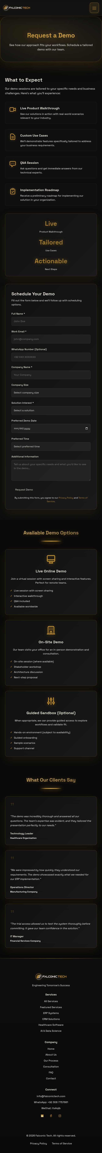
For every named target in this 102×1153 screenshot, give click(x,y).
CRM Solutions (51, 1019)
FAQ (51, 1072)
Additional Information (25, 456)
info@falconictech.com (51, 1096)
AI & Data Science (50, 1031)
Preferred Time (20, 438)
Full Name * (18, 313)
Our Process (51, 1060)
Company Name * (21, 367)
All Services (51, 1001)
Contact (51, 1078)
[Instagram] (60, 1116)
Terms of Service (62, 1143)
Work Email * (19, 331)
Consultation (51, 1066)
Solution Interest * (22, 402)
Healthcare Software (51, 1025)
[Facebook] (51, 1116)
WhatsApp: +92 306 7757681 (51, 1102)
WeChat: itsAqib (51, 1108)
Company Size (19, 385)
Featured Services (51, 1007)
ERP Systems (51, 1013)
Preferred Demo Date (24, 420)
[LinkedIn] (42, 1116)
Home (51, 1048)
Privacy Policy (66, 497)
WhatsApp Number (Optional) (29, 349)
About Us (51, 1054)
